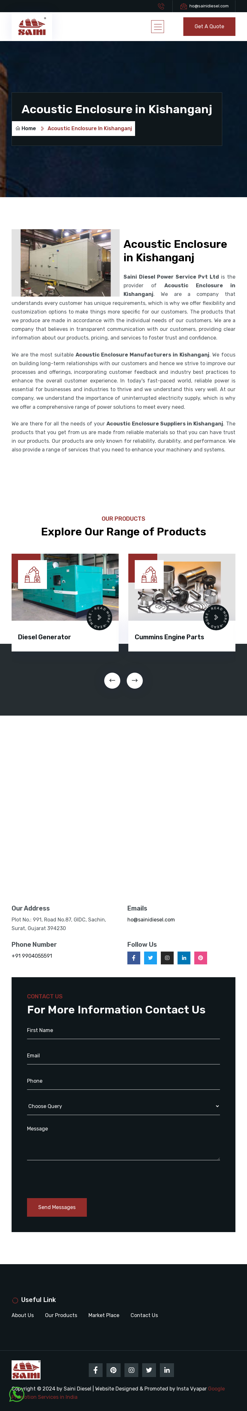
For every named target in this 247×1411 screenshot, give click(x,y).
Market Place (103, 1315)
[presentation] (112, 680)
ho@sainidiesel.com (209, 6)
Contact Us (144, 1315)
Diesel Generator (44, 637)
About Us (23, 1315)
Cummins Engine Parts (169, 637)
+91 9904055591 (32, 956)
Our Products (61, 1315)
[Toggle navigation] (157, 26)
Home (25, 128)
